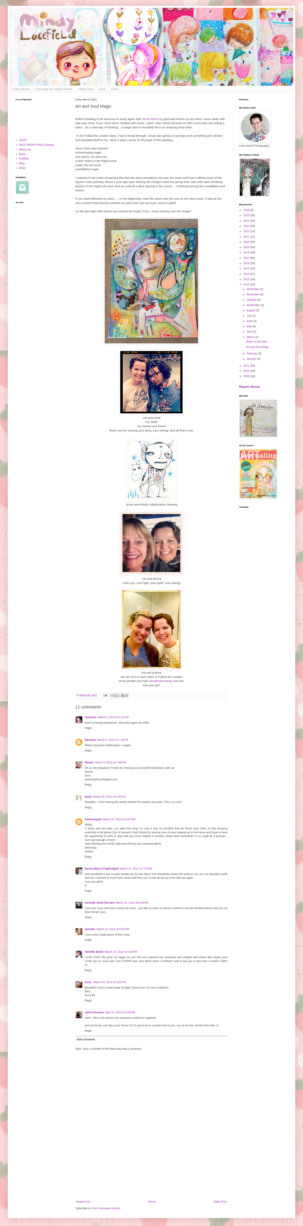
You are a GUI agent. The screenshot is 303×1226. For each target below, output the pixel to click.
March (251, 337)
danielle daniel (94, 951)
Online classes (21, 89)
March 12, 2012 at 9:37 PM (112, 929)
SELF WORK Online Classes (36, 144)
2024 (246, 220)
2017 (246, 257)
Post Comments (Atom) (106, 1208)
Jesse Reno (149, 119)
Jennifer (90, 929)
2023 (246, 226)
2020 (246, 241)
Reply (88, 727)
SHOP (23, 140)
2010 (246, 370)
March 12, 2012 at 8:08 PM (132, 902)
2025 (246, 215)
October (252, 299)
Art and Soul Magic (257, 346)
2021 (246, 236)
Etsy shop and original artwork (54, 89)
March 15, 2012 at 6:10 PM (121, 951)
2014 (246, 273)
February (252, 353)
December (253, 289)
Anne (88, 982)
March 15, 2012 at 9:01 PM (109, 982)
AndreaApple (93, 819)
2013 (246, 279)
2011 (246, 365)
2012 (246, 284)
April (250, 331)
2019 (246, 247)
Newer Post (83, 1201)
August (251, 310)
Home (115, 89)
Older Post (220, 1201)
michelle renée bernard (99, 902)
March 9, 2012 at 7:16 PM (112, 739)
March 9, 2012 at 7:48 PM (110, 762)
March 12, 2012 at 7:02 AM (136, 868)
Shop (22, 167)
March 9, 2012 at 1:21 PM (113, 717)
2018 (246, 252)
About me (25, 149)
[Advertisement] (151, 1167)
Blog (22, 163)
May (249, 326)
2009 (246, 376)
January (252, 358)
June (250, 321)
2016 (246, 263)
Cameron (91, 717)
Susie (88, 796)
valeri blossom (94, 1012)
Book (102, 89)
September (254, 305)
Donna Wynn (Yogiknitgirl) (102, 868)
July (249, 315)
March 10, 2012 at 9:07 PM (119, 819)
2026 (246, 210)
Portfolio (24, 158)
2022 (246, 231)
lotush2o (90, 739)
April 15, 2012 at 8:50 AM (120, 1012)
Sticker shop (85, 89)
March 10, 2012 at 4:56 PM (109, 796)
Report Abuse (249, 386)
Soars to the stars (256, 341)
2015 (246, 268)
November (253, 294)
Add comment (86, 1039)
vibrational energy (161, 681)
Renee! (89, 762)
